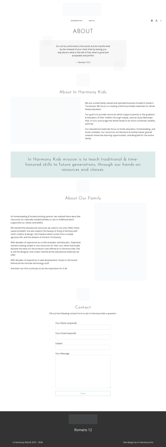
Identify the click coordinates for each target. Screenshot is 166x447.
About (92, 21)
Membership (76, 21)
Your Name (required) (82, 326)
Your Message (82, 370)
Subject (82, 346)
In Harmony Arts (145, 442)
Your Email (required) (82, 336)
